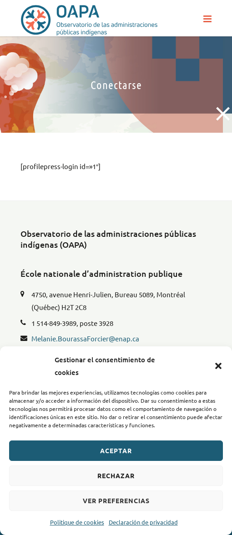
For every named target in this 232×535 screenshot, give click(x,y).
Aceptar (116, 450)
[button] (218, 365)
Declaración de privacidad (143, 522)
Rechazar (116, 475)
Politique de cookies (77, 522)
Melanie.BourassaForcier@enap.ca (85, 338)
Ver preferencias (116, 500)
